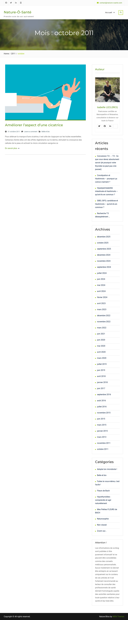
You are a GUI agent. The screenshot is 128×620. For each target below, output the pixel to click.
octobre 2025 (102, 242)
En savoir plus (11, 148)
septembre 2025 (104, 249)
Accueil (108, 12)
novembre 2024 (103, 261)
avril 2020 (101, 352)
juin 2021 (101, 334)
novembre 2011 (103, 443)
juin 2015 (101, 419)
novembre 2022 (103, 321)
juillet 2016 (102, 406)
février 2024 (102, 297)
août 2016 (101, 400)
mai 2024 (101, 285)
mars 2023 (101, 309)
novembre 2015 (103, 413)
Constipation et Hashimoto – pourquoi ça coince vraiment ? (106, 178)
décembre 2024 (103, 255)
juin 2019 (101, 370)
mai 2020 (101, 346)
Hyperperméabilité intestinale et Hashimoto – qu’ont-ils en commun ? (106, 191)
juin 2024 (101, 279)
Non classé (102, 525)
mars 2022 (101, 328)
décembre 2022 (103, 315)
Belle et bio (46, 131)
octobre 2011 (102, 449)
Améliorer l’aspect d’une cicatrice (34, 125)
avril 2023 (101, 303)
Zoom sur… (102, 531)
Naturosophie (103, 519)
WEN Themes (118, 616)
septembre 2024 (104, 267)
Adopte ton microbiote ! (107, 469)
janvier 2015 (102, 431)
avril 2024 (101, 291)
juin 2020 (101, 340)
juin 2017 (101, 388)
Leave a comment (30, 131)
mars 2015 (101, 425)
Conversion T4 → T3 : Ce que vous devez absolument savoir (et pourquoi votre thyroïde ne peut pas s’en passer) (107, 162)
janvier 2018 (102, 382)
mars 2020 (101, 358)
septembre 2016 (104, 394)
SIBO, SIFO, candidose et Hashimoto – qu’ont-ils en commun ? (106, 203)
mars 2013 (101, 437)
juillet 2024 (102, 273)
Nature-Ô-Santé (17, 12)
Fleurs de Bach (103, 490)
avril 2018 (101, 376)
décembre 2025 (103, 236)
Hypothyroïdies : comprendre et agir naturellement (103, 499)
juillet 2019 (102, 364)
